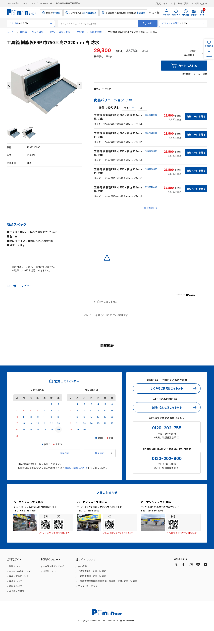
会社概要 (82, 566)
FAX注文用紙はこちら (53, 566)
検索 (149, 23)
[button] (9, 85)
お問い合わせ (200, 3)
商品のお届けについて (76, 467)
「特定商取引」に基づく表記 (92, 571)
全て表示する (150, 207)
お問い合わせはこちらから (167, 407)
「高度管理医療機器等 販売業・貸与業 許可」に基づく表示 (107, 581)
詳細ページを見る (196, 116)
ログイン (166, 14)
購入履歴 (185, 14)
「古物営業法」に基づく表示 (92, 576)
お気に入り (176, 14)
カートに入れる (187, 66)
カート (201, 12)
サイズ (127, 107)
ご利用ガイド (161, 3)
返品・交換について (19, 576)
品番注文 (194, 14)
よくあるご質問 (181, 3)
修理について (50, 571)
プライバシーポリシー (89, 586)
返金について (15, 581)
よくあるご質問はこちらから (166, 388)
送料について (15, 586)
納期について (15, 566)
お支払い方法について (20, 571)
